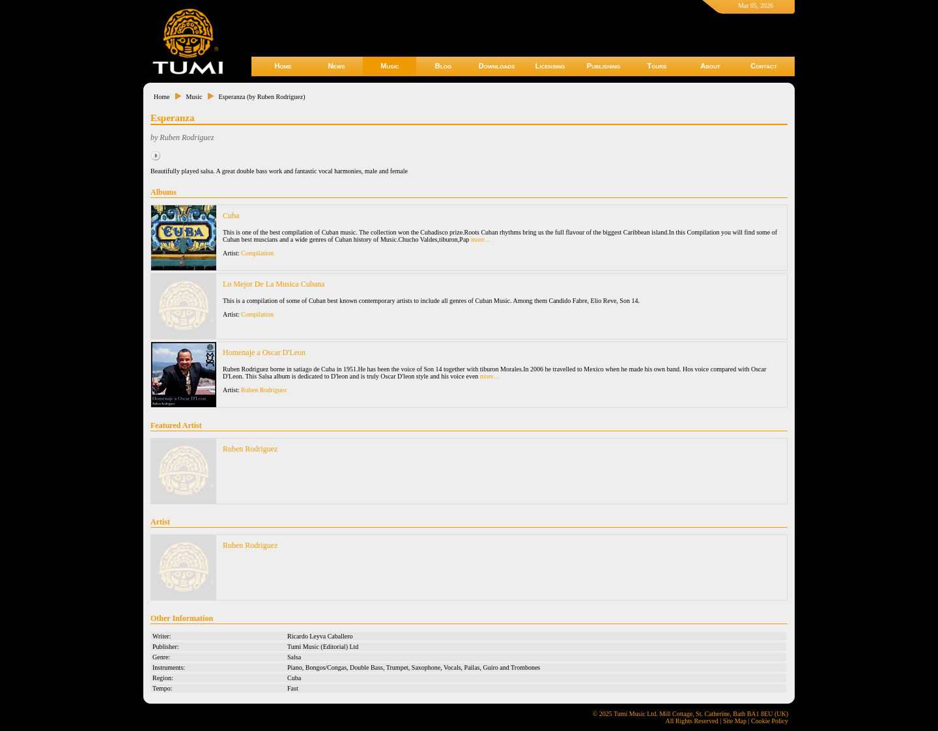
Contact (763, 66)
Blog (443, 66)
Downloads (497, 66)
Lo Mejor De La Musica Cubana (273, 284)
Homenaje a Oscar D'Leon (264, 352)
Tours (657, 66)
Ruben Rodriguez (264, 390)
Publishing (603, 66)
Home (282, 66)
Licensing (550, 66)
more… (481, 239)
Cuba (231, 215)
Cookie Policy (769, 720)
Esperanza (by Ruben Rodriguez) (261, 96)
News (336, 66)
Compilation (257, 253)
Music (389, 66)
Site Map (734, 720)
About (710, 66)
